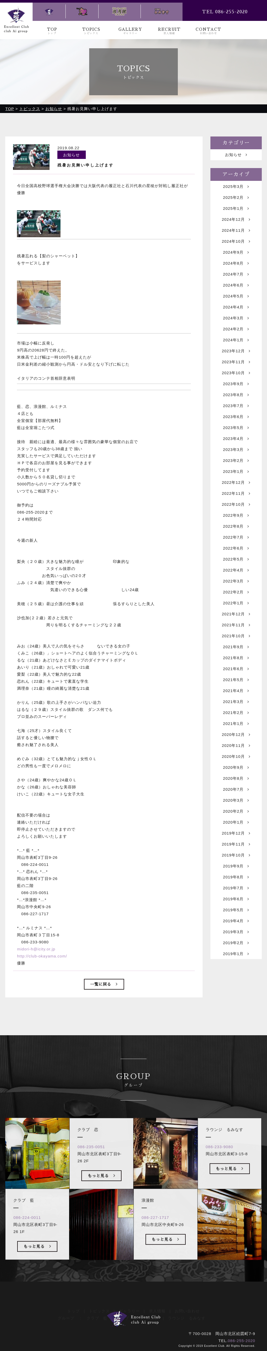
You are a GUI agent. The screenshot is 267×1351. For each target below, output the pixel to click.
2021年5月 (236, 680)
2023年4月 (236, 439)
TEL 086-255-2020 (225, 11)
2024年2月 (236, 329)
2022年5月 (236, 559)
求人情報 (157, 1304)
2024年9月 (236, 253)
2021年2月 (236, 713)
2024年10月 (236, 242)
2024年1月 (236, 340)
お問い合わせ (187, 1304)
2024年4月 (236, 307)
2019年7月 (236, 888)
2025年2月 (236, 198)
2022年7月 (236, 537)
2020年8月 (236, 779)
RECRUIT (169, 31)
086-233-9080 (219, 1157)
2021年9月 (236, 647)
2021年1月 (236, 724)
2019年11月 (236, 844)
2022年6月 (236, 548)
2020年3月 (236, 801)
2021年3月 (236, 702)
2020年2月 (236, 812)
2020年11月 (236, 746)
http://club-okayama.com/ (42, 957)
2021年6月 (236, 669)
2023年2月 (236, 461)
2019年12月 (236, 833)
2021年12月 (236, 614)
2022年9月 (236, 516)
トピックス (99, 1304)
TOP (52, 31)
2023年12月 (236, 351)
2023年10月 (236, 373)
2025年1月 (236, 209)
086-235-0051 (91, 1157)
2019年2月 (236, 943)
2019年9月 (236, 866)
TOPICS (91, 31)
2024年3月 (236, 318)
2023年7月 (236, 406)
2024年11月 (236, 231)
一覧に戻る (104, 985)
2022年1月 (236, 603)
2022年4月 (236, 570)
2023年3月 (236, 450)
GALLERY (130, 31)
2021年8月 (236, 658)
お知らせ (236, 155)
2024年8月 (236, 263)
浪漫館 (152, 1311)
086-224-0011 (27, 1228)
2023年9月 (236, 384)
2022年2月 (236, 592)
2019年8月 (236, 877)
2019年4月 (236, 921)
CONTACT (208, 31)
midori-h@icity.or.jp (36, 950)
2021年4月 (236, 691)
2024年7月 (236, 274)
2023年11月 (236, 362)
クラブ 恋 (127, 1311)
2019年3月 (236, 932)
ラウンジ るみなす (186, 1311)
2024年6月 (236, 285)
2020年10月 (236, 757)
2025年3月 (236, 187)
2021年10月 (236, 636)
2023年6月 (236, 417)
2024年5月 (236, 296)
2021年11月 (236, 625)
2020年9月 (236, 768)
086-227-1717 (155, 1228)
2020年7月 (236, 790)
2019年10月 (236, 855)
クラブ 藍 (97, 1311)
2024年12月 (236, 220)
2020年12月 (236, 735)
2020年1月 (236, 822)
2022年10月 (236, 505)
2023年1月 (236, 472)
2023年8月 (236, 395)
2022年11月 (236, 494)
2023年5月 (236, 428)
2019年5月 (236, 910)
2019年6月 (236, 899)
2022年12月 (236, 483)
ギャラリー (129, 1304)
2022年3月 (236, 581)
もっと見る (37, 1256)
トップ (73, 1304)
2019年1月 (236, 954)
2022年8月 (236, 527)
